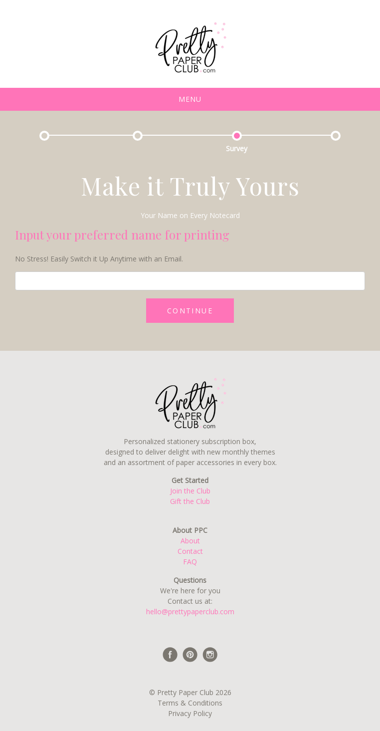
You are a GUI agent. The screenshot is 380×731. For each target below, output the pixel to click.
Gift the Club (190, 501)
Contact (190, 551)
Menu (190, 99)
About (190, 540)
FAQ (190, 561)
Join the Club (190, 490)
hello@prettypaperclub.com (190, 611)
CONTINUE (190, 310)
